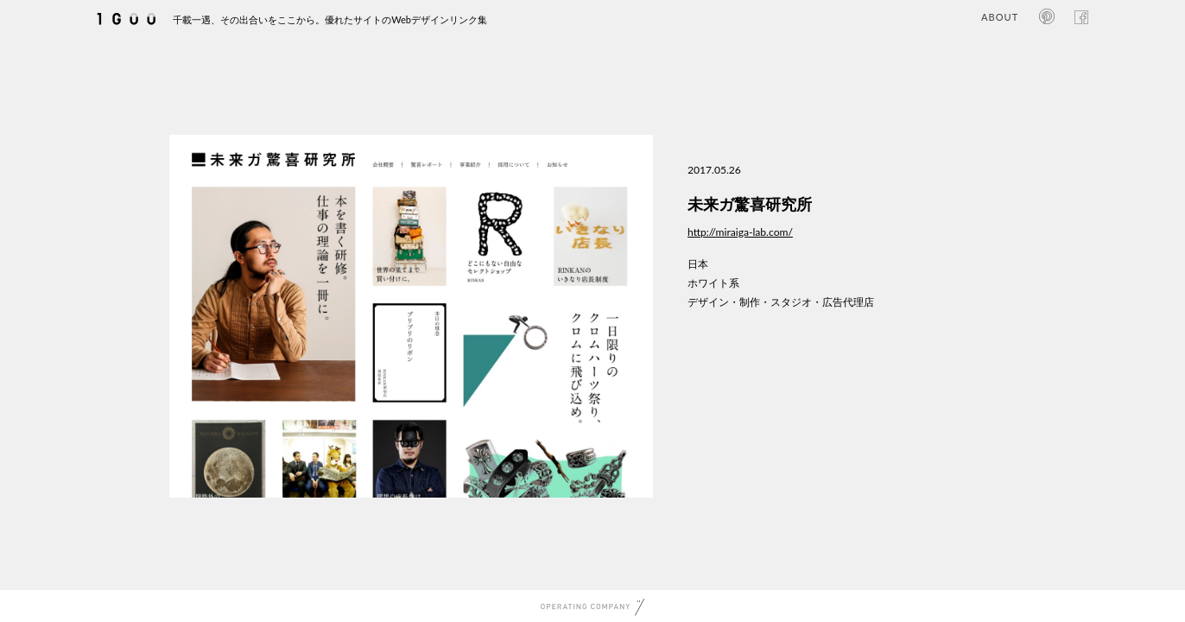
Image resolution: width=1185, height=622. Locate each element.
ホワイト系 (713, 282)
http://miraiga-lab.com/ (740, 231)
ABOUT (999, 16)
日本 (698, 263)
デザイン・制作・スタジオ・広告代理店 (781, 301)
